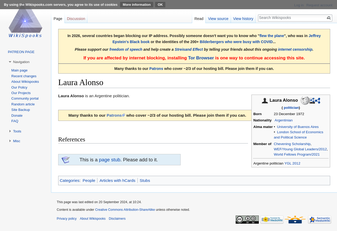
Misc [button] (16, 141)
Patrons (156, 68)
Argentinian (284, 120)
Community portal (24, 98)
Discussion (76, 19)
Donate (17, 115)
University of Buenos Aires (298, 127)
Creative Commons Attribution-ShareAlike (125, 210)
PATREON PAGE (21, 52)
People (89, 180)
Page (57, 19)
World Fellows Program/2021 (297, 154)
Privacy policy (67, 218)
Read (198, 19)
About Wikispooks (25, 82)
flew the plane (272, 36)
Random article (23, 104)
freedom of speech (126, 49)
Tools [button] (17, 131)
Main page (19, 70)
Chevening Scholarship (292, 144)
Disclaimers (117, 218)
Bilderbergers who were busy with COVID (236, 42)
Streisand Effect (189, 49)
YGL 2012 (292, 163)
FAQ (14, 121)
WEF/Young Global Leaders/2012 (300, 149)
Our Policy (19, 87)
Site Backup (20, 110)
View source (218, 19)
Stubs (145, 180)
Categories (69, 180)
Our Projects (21, 93)
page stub (109, 159)
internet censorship (295, 49)
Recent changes (23, 76)
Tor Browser (201, 57)
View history (243, 19)
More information (137, 5)
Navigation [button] (21, 62)
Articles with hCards (117, 180)
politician (291, 108)
